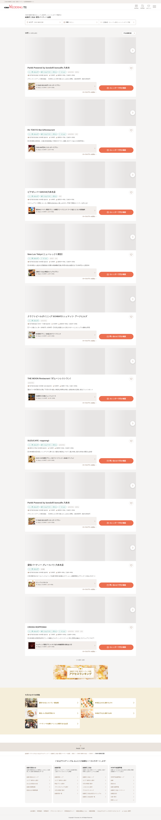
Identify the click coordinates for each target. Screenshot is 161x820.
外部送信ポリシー (69, 811)
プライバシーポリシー (56, 811)
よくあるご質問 (126, 811)
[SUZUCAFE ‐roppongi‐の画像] (80, 423)
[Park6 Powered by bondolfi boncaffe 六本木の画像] (80, 50)
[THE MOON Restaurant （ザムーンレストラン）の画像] (80, 361)
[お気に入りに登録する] (131, 68)
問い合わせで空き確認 (116, 336)
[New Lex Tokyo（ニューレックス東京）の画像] (80, 237)
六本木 (91, 753)
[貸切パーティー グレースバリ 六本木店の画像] (80, 547)
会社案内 (32, 811)
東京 (73, 753)
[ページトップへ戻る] (80, 747)
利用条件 (46, 811)
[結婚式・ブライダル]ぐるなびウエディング (37, 753)
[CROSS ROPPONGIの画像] (80, 610)
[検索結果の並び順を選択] (129, 33)
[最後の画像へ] (132, 50)
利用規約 (39, 811)
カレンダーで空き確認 (116, 88)
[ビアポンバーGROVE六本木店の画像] (80, 175)
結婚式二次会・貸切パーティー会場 (60, 753)
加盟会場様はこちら (81, 811)
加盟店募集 (92, 811)
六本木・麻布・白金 (82, 753)
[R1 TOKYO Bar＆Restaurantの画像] (80, 112)
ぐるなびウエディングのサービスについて (108, 811)
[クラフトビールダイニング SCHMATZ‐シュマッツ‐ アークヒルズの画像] (80, 299)
